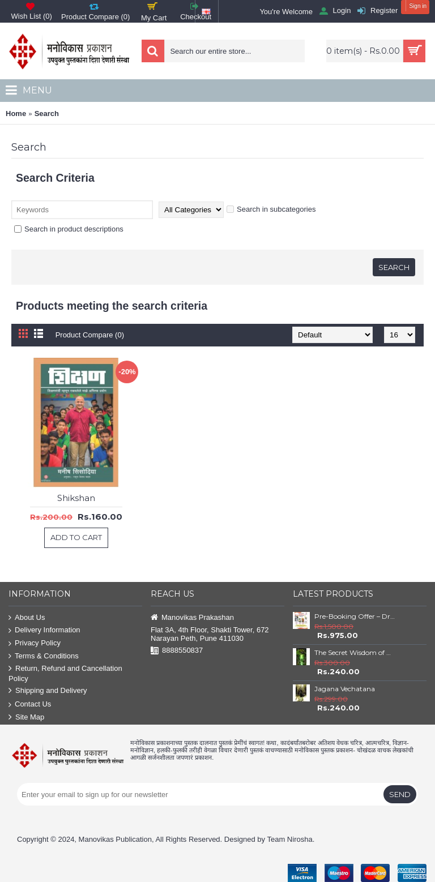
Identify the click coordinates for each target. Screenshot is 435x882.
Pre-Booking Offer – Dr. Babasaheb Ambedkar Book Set (354, 616)
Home (16, 113)
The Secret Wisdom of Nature (354, 652)
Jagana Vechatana (344, 688)
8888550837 (177, 651)
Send (400, 794)
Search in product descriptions (68, 229)
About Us (26, 618)
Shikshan (76, 498)
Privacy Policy (34, 643)
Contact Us (29, 704)
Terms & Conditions (43, 656)
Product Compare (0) (90, 335)
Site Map (26, 717)
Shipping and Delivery (47, 691)
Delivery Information (44, 630)
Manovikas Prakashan (192, 618)
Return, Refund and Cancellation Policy (65, 673)
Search (47, 113)
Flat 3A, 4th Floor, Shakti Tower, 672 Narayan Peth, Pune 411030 (210, 634)
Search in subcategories (271, 209)
